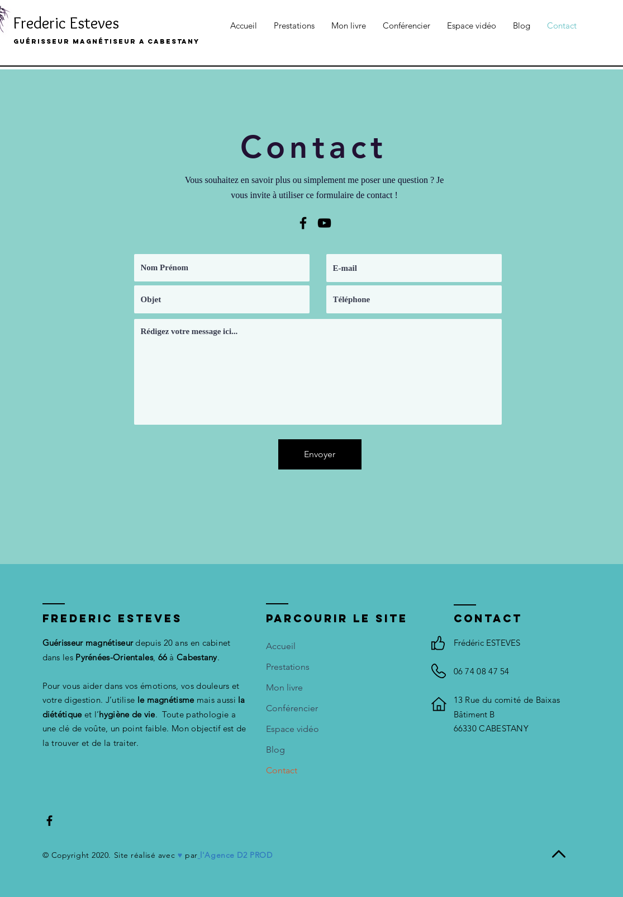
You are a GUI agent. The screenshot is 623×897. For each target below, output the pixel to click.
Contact (281, 770)
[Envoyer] (320, 454)
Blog (275, 749)
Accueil (281, 646)
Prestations (288, 666)
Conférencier (292, 708)
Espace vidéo (292, 729)
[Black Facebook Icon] (303, 223)
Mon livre (284, 687)
